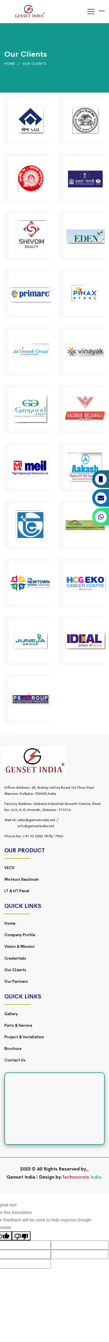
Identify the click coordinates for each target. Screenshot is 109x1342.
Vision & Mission (19, 946)
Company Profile (19, 934)
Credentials (15, 958)
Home (9, 64)
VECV (9, 867)
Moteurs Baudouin (21, 879)
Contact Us (15, 1060)
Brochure (13, 1048)
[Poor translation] (21, 1235)
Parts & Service (18, 1025)
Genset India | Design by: (34, 1177)
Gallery (11, 1013)
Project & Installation (24, 1037)
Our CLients (15, 969)
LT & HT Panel (16, 890)
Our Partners (16, 981)
